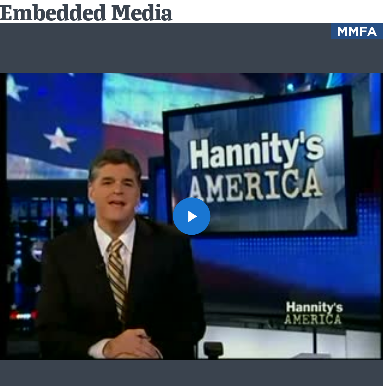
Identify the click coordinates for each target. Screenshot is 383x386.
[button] (191, 216)
